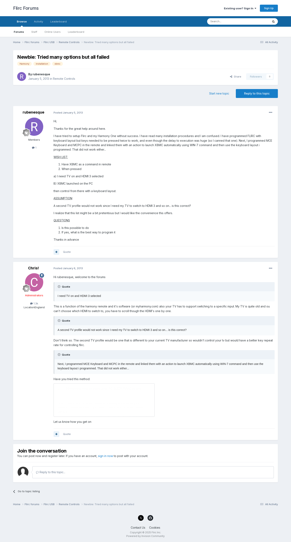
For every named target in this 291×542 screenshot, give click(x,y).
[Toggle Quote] (59, 286)
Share (235, 76)
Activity (38, 21)
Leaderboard (76, 31)
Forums (19, 31)
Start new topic (219, 93)
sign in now (105, 456)
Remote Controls (64, 78)
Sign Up (269, 8)
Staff (34, 31)
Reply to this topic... (50, 472)
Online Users (52, 31)
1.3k (34, 303)
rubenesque (41, 74)
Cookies (154, 527)
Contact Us (138, 527)
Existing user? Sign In (240, 8)
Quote (67, 251)
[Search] (227, 21)
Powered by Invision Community (145, 536)
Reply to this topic (257, 93)
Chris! (33, 268)
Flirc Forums (25, 8)
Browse (22, 23)
